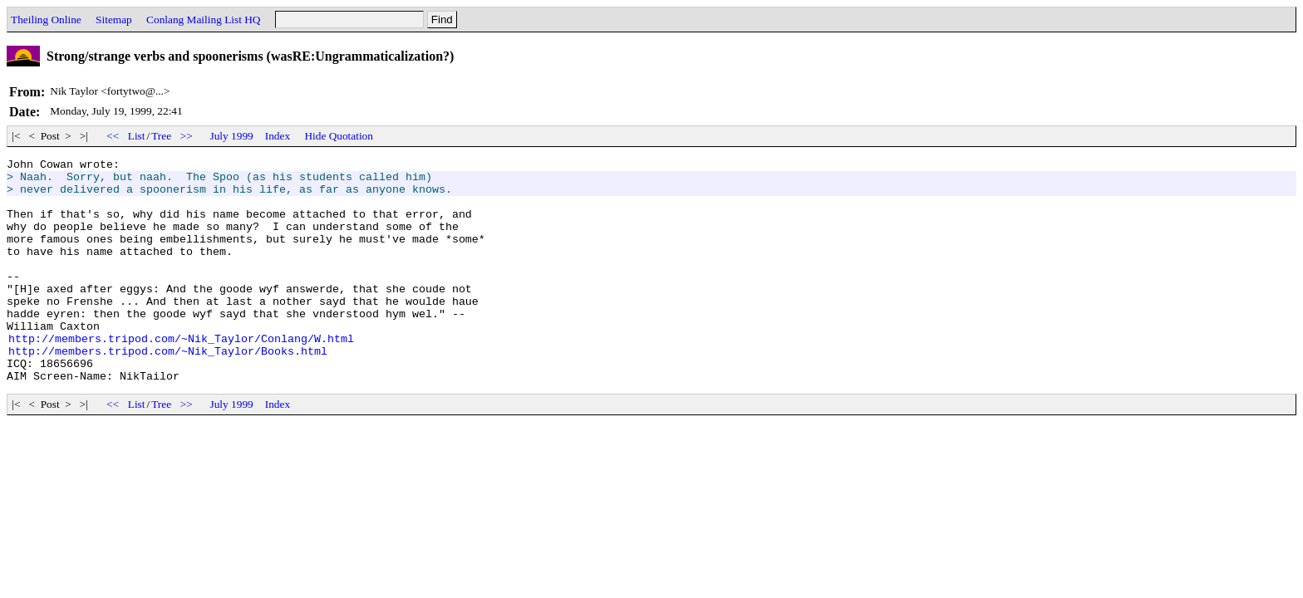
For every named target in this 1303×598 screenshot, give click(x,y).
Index (277, 136)
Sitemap (114, 19)
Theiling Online (46, 19)
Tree (161, 136)
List (136, 136)
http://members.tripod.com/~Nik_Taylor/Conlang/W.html (181, 375)
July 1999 (231, 136)
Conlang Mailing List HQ (203, 19)
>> (186, 136)
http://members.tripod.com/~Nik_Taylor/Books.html (167, 390)
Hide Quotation (338, 136)
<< (113, 136)
